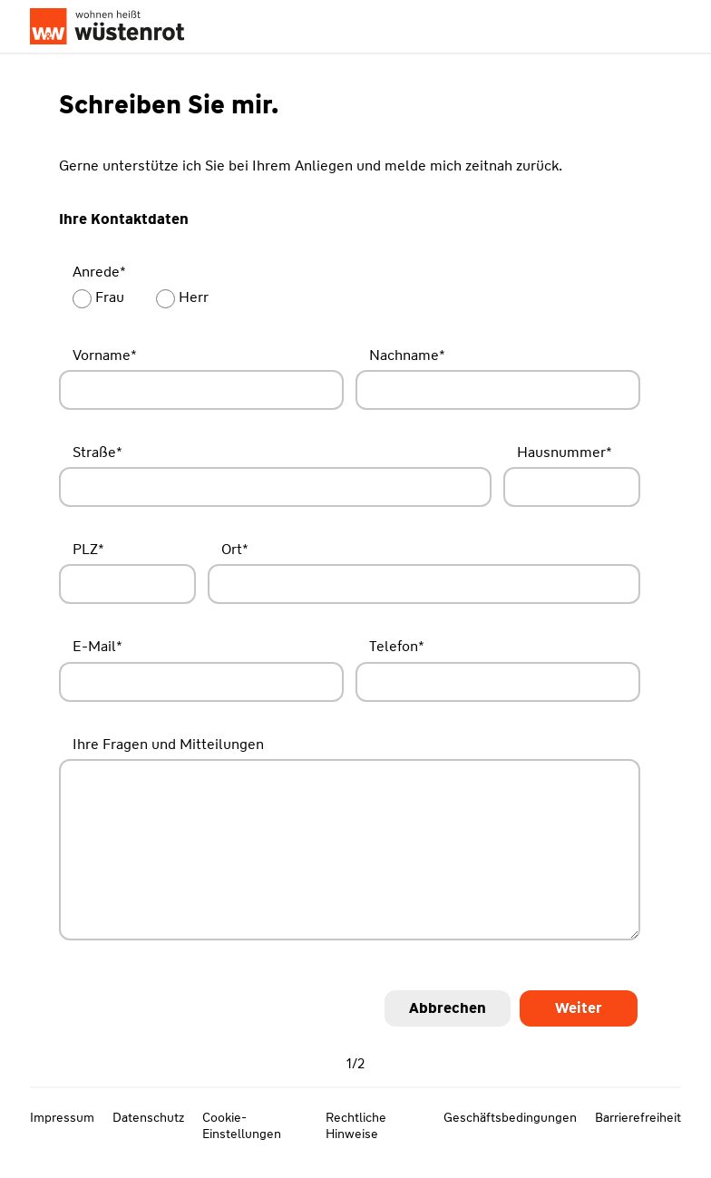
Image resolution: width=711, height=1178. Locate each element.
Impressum (62, 1117)
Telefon (396, 646)
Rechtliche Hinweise (356, 1125)
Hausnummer (564, 452)
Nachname (407, 355)
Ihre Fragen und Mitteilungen (168, 744)
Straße (97, 452)
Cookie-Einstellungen (241, 1125)
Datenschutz (148, 1117)
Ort (234, 549)
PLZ (88, 549)
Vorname (105, 355)
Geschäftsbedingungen (510, 1117)
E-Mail (97, 646)
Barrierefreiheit (638, 1117)
